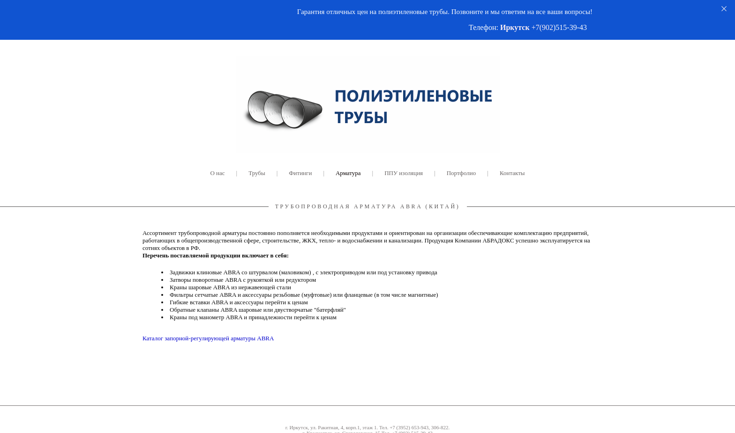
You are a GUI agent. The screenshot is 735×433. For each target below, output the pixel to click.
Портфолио (461, 172)
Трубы (256, 172)
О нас (217, 172)
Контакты (512, 172)
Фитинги (300, 172)
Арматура (348, 172)
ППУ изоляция (403, 172)
